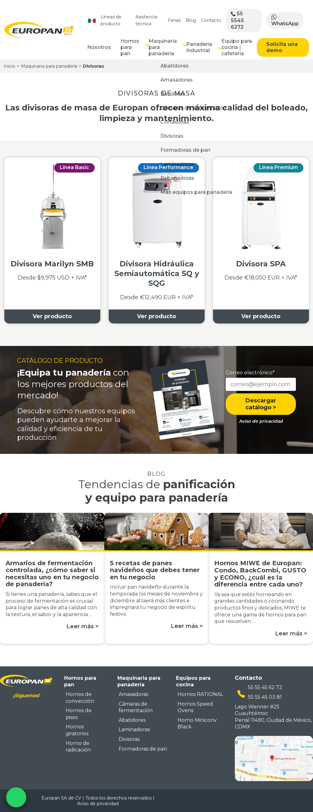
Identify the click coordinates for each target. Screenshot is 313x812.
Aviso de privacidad (98, 803)
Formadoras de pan (143, 749)
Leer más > (82, 626)
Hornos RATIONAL (200, 694)
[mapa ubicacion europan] (274, 758)
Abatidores (132, 720)
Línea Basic (74, 167)
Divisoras (129, 739)
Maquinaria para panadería (163, 47)
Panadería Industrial (199, 47)
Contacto (211, 20)
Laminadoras (134, 729)
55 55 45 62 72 (265, 687)
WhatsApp (285, 20)
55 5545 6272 (237, 20)
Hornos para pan (130, 47)
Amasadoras (133, 694)
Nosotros (99, 47)
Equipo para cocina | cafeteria (236, 47)
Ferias (174, 20)
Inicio (9, 66)
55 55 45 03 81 (265, 697)
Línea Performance (168, 167)
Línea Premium (278, 167)
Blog (191, 20)
